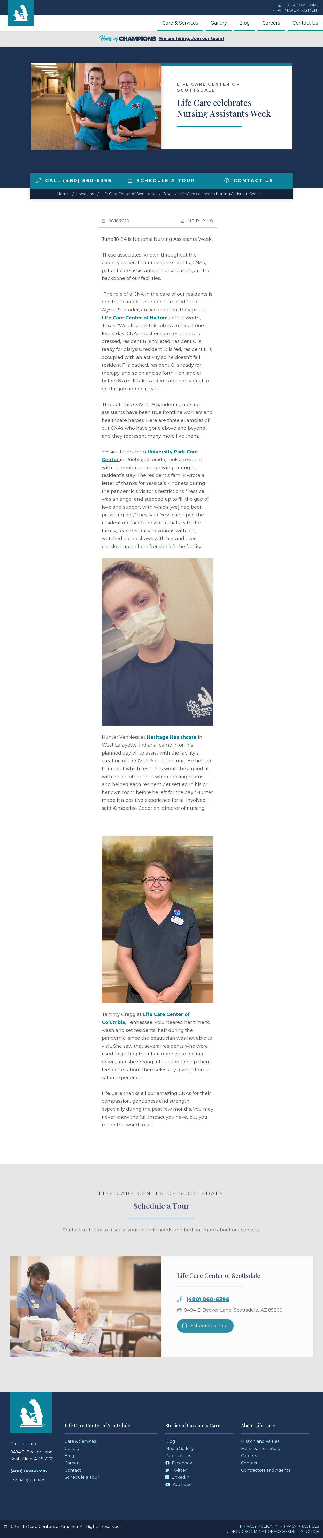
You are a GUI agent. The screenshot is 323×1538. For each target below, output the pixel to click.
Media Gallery (179, 1448)
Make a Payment (298, 10)
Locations (85, 193)
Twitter (176, 1470)
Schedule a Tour (161, 180)
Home (63, 193)
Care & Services (180, 23)
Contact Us (305, 23)
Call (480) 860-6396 (74, 180)
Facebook (178, 1463)
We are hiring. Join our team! (161, 39)
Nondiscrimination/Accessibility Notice (275, 1531)
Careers (271, 23)
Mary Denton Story (261, 1448)
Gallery (219, 23)
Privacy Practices (299, 1526)
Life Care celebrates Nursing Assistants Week (220, 193)
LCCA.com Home (298, 5)
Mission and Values (260, 1441)
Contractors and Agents (265, 1470)
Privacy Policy (256, 1526)
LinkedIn (177, 1477)
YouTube (178, 1484)
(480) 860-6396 (207, 1311)
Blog (244, 23)
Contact (73, 1470)
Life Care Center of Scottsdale (128, 193)
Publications (178, 1455)
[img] (38, 180)
